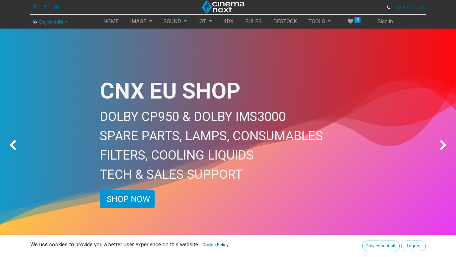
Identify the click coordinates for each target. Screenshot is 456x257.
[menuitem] (111, 22)
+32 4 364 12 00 (410, 7)
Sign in (385, 21)
